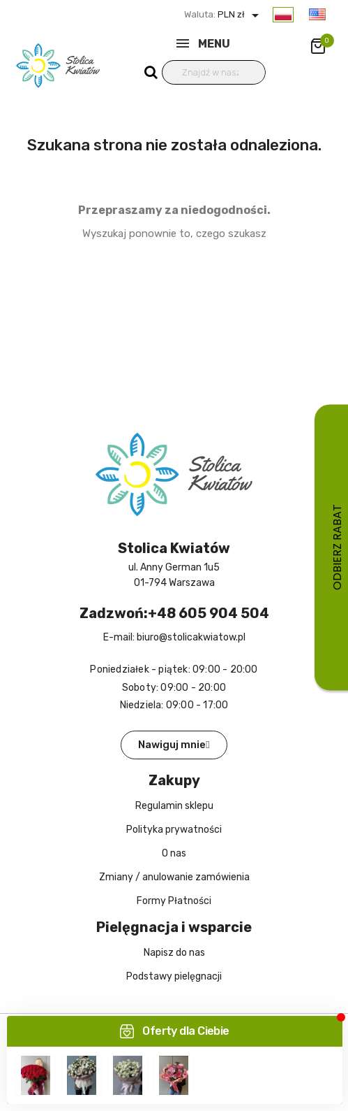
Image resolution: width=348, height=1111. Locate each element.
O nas (174, 853)
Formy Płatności (174, 901)
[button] (174, 745)
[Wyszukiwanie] (213, 72)
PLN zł (239, 14)
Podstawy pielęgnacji (174, 976)
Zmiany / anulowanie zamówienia (174, 877)
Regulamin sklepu (174, 806)
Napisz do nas (174, 953)
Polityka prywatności (174, 830)
